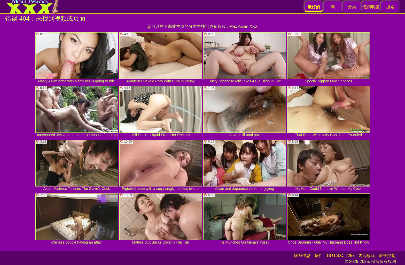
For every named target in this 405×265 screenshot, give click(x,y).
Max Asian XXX (243, 26)
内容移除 (367, 255)
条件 (318, 255)
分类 (352, 7)
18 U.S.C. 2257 (340, 255)
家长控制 (387, 255)
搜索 (390, 7)
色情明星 (371, 7)
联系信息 (302, 255)
